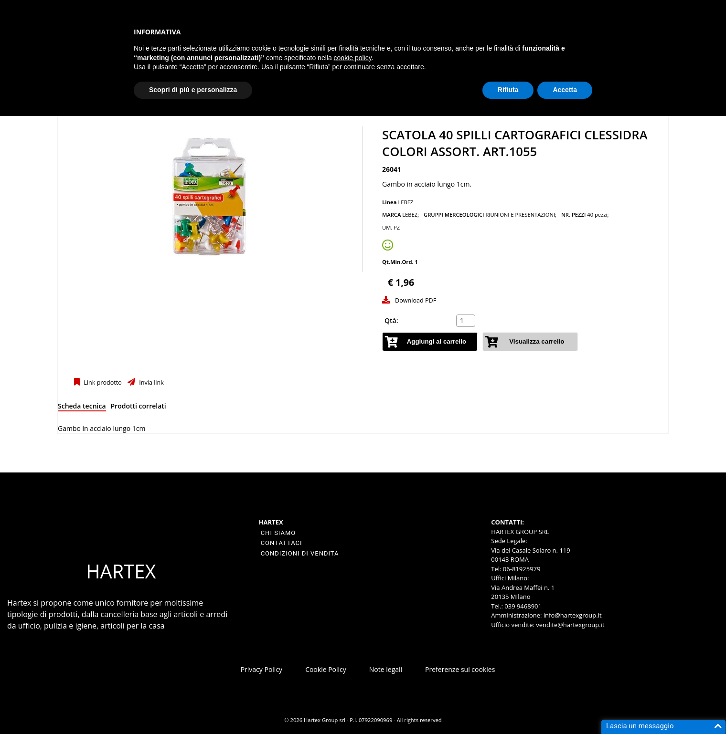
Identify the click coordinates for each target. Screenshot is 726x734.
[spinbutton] (466, 320)
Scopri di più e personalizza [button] (193, 90)
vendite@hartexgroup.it (570, 624)
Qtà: (391, 320)
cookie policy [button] (353, 58)
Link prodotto (102, 382)
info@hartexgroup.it (571, 615)
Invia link (151, 382)
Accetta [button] (565, 90)
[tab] (82, 408)
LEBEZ (405, 202)
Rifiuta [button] (508, 90)
